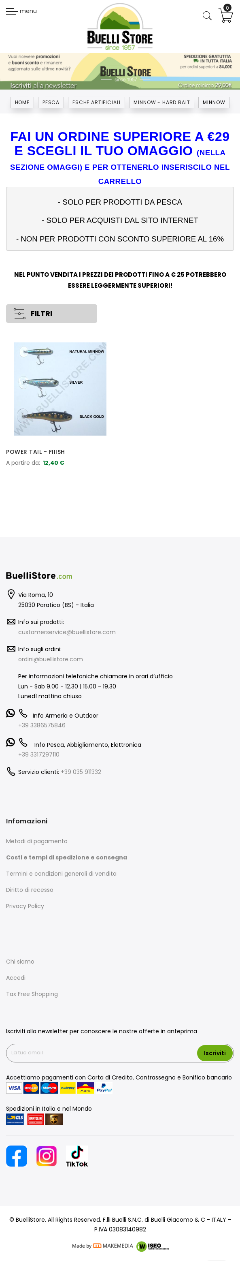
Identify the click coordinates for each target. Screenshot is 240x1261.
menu (21, 11)
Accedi (15, 978)
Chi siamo (20, 962)
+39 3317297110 (38, 754)
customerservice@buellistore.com (67, 632)
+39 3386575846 (42, 725)
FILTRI (41, 313)
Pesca (50, 102)
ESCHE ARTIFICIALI (96, 102)
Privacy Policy (25, 906)
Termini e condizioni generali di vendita (61, 874)
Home (22, 102)
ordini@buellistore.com (50, 659)
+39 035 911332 (81, 772)
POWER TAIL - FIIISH (35, 452)
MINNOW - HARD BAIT (162, 102)
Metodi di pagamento (37, 841)
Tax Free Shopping (32, 994)
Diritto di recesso (29, 890)
